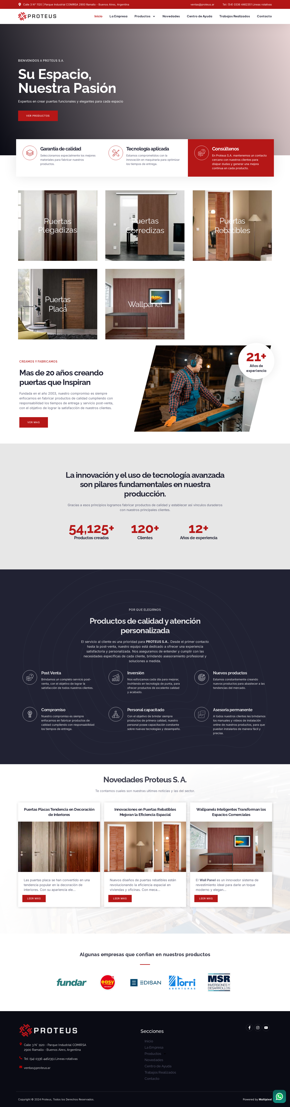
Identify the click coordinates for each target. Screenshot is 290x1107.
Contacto (264, 16)
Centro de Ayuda (199, 16)
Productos (145, 16)
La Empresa (118, 16)
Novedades (171, 16)
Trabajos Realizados (234, 16)
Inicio (98, 16)
